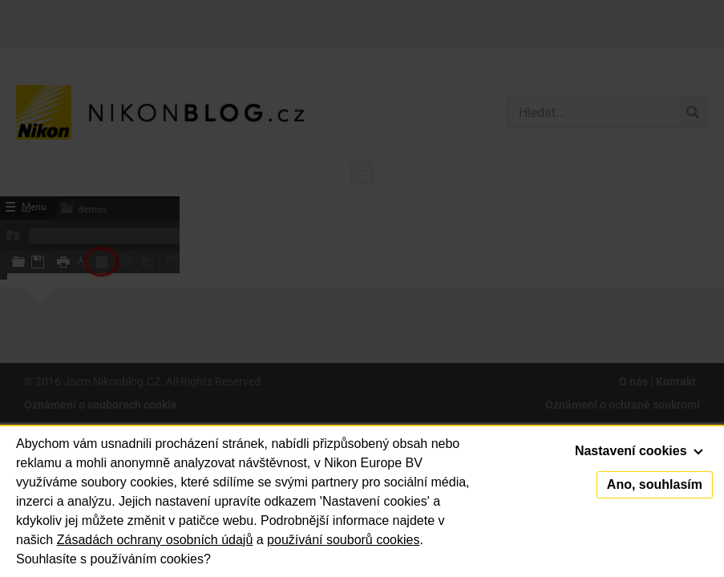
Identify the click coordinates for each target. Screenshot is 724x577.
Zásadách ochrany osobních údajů (155, 540)
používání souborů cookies (343, 540)
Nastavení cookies (639, 451)
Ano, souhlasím (654, 484)
